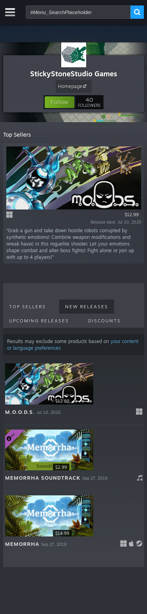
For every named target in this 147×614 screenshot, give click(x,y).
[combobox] (78, 12)
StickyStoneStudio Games (73, 73)
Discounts (104, 320)
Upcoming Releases (39, 320)
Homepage (73, 86)
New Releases (86, 306)
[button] (60, 102)
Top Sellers (27, 306)
